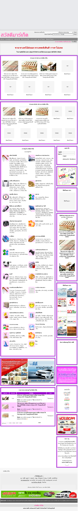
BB (21, 208)
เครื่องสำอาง (17, 190)
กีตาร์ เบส (11, 277)
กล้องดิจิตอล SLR (13, 224)
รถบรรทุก (38, 160)
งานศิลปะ (11, 315)
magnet (14, 319)
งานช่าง (11, 344)
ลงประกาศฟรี (33, 39)
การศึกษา (11, 236)
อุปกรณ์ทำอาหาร (39, 242)
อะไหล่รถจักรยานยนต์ (40, 168)
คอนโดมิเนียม (23, 160)
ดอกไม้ (43, 224)
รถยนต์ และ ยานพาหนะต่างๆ (42, 155)
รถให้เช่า (42, 173)
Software (43, 211)
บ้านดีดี (49, 478)
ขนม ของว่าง (47, 239)
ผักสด (36, 224)
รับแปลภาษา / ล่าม (18, 344)
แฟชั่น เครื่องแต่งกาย (14, 180)
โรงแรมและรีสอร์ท (14, 168)
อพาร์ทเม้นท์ (16, 160)
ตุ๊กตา (37, 256)
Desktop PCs (46, 208)
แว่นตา (18, 187)
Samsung (15, 210)
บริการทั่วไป (12, 341)
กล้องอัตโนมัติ (12, 225)
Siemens (11, 211)
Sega (46, 253)
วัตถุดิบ (37, 183)
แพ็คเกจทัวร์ (15, 197)
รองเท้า (15, 188)
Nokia (10, 210)
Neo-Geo (42, 253)
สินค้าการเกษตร (39, 221)
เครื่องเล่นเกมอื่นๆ (39, 258)
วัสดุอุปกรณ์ (42, 183)
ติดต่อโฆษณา (67, 73)
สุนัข (36, 305)
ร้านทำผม (23, 292)
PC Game (37, 255)
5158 (20, 423)
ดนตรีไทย (17, 278)
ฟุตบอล (15, 265)
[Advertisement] (14, 15)
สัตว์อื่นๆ (44, 307)
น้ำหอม (22, 190)
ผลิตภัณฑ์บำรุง (39, 199)
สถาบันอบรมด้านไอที (40, 215)
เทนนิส (25, 265)
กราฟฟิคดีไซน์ (20, 347)
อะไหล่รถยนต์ (47, 166)
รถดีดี (24, 478)
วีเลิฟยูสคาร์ (41, 478)
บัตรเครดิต (38, 290)
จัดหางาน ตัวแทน (18, 329)
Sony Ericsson (17, 211)
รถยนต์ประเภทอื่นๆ (40, 163)
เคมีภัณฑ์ (37, 187)
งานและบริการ (21, 282)
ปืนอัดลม (41, 256)
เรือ (51, 163)
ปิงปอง (17, 267)
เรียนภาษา (16, 240)
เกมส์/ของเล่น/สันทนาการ (41, 249)
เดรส (23, 185)
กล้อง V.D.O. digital (21, 227)
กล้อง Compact (23, 229)
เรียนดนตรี (15, 280)
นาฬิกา (11, 190)
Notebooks (37, 210)
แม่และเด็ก (12, 249)
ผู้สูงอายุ (14, 256)
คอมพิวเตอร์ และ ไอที (40, 206)
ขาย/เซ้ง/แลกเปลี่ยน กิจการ (15, 287)
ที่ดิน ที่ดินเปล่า (13, 158)
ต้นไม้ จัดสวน (38, 332)
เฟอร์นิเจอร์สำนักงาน (14, 305)
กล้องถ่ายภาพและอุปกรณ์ (15, 221)
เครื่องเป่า (11, 278)
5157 (17, 423)
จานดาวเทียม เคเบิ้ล (44, 317)
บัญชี (25, 344)
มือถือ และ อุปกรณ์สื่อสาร (15, 206)
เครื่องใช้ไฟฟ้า (38, 312)
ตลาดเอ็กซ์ (32, 480)
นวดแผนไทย (41, 197)
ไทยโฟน (44, 482)
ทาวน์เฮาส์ (12, 161)
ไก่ (52, 224)
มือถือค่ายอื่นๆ (12, 212)
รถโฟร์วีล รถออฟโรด (46, 161)
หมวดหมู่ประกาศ (9, 39)
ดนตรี (10, 274)
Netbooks (43, 210)
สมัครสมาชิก (17, 39)
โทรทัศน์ (43, 315)
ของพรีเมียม (12, 335)
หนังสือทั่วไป (49, 268)
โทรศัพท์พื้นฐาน (20, 212)
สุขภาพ (37, 194)
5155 (10, 423)
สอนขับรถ (47, 173)
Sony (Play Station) (39, 252)
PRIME (57, 111)
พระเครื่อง (17, 315)
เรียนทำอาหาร (12, 239)
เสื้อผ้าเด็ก (11, 185)
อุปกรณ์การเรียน (13, 244)
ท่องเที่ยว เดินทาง (13, 194)
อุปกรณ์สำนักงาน (13, 302)
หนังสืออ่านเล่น (44, 265)
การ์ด (10, 319)
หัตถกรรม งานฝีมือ (20, 335)
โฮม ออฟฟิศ (17, 163)
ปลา (37, 225)
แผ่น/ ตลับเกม (46, 255)
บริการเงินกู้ (44, 290)
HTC (24, 208)
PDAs (47, 210)
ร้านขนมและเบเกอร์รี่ (20, 290)
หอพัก (10, 160)
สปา (36, 197)
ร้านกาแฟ (11, 290)
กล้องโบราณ (20, 225)
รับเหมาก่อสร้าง (20, 170)
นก (48, 305)
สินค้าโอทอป (16, 337)
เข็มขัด (22, 187)
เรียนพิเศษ (22, 240)
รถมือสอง (65, 342)
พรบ (45, 175)
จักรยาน (47, 163)
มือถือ (48, 487)
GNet (19, 210)
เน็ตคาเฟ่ (11, 293)
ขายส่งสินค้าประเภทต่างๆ (41, 274)
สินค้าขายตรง (38, 327)
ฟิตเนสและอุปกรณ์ (19, 252)
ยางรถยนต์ (38, 170)
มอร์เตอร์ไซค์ (38, 158)
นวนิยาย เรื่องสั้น (40, 267)
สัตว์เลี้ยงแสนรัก (39, 302)
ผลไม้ (40, 224)
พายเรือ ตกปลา (16, 199)
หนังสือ (37, 262)
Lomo (18, 229)
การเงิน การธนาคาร (40, 287)
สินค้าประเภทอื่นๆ (47, 280)
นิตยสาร (51, 265)
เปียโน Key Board (19, 277)
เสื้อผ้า (10, 183)
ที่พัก (10, 197)
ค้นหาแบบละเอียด (25, 39)
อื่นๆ (17, 175)
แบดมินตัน (12, 267)
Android (14, 208)
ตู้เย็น (39, 315)
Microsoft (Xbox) (48, 252)
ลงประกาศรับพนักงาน (14, 327)
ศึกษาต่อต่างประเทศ (19, 242)
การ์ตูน (43, 268)
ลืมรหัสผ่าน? (73, 159)
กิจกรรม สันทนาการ (14, 254)
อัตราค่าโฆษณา (41, 39)
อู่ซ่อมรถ (42, 166)
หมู (50, 224)
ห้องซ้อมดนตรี (21, 280)
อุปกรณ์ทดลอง (21, 244)
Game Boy (50, 253)
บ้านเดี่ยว (17, 161)
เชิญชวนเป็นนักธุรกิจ (48, 327)
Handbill (25, 317)
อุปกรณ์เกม (47, 256)
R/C (41, 255)
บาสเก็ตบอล (20, 265)
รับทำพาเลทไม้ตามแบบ (41, 52)
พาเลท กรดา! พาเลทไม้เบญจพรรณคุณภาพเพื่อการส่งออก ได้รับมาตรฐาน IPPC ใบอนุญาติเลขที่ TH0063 (29, 75)
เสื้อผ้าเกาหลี (16, 183)
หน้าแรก (2, 39)
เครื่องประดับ (12, 187)
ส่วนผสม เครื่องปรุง (45, 240)
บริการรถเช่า (15, 202)
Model (51, 255)
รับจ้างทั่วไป (16, 349)
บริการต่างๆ (23, 307)
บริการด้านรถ (44, 172)
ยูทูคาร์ (27, 478)
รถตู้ (52, 158)
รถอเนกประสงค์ (45, 160)
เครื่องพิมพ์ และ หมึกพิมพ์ (47, 212)
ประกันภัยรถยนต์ (39, 175)
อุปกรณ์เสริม (18, 230)
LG (25, 211)
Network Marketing (40, 324)
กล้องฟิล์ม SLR (21, 224)
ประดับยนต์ (49, 168)
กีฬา (10, 262)
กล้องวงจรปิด (12, 229)
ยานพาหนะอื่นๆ (39, 165)
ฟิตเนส (46, 197)
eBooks (51, 210)
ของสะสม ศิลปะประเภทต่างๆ (16, 312)
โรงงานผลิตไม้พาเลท (22, 52)
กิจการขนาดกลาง (19, 295)
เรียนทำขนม (20, 239)
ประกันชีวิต (50, 290)
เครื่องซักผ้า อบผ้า (40, 320)
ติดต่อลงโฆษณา (50, 39)
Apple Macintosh (39, 208)
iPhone (18, 208)
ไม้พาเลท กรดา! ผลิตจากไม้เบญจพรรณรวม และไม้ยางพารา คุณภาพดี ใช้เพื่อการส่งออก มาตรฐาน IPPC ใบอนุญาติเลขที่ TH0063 (9, 122)
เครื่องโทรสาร (12, 214)
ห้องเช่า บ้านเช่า (21, 158)
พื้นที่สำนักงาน (23, 166)
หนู (51, 305)
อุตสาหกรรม (38, 180)
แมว (39, 305)
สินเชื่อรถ (37, 172)
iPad (10, 208)
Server (47, 211)
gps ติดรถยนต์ (49, 170)
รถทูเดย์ (32, 478)
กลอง (25, 277)
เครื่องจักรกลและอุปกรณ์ (43, 185)
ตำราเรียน (37, 265)
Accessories (38, 212)
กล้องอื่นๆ (11, 230)
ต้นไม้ (47, 224)
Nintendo (37, 253)
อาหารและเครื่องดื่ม (40, 236)
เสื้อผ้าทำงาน (23, 183)
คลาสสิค (45, 487)
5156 (14, 423)
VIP (67, 66)
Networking (38, 211)
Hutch (22, 211)
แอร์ (36, 315)
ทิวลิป (41, 335)
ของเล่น (20, 317)
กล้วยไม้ (45, 335)
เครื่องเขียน (16, 307)
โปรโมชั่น (19, 214)
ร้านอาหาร (47, 242)
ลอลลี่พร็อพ (54, 478)
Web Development (40, 214)
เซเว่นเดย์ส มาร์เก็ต (40, 480)
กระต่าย (39, 307)
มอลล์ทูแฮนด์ (49, 480)
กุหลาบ (37, 335)
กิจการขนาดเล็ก (13, 297)
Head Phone (41, 319)
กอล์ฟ (10, 265)
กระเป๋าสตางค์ (21, 188)
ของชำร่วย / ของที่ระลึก (15, 332)
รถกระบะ (48, 158)
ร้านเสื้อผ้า (11, 292)
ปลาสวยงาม (44, 305)
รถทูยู (36, 478)
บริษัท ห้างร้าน (18, 293)
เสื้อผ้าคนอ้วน (18, 185)
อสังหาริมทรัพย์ (13, 155)
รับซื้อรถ (49, 175)
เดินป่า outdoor (17, 200)
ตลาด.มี (55, 480)
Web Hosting (48, 214)
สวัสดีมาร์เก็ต (6, 471)
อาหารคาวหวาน (39, 239)
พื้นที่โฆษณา (67, 201)
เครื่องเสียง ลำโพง (48, 319)
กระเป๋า (11, 188)
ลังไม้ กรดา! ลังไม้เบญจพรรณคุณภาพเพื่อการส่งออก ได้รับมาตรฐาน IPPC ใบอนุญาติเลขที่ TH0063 (48, 75)
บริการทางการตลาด (14, 345)
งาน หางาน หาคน (13, 324)
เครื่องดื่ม (37, 240)
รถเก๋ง (44, 158)
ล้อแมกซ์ (43, 170)
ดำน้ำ (22, 199)
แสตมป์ (15, 317)
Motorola (23, 210)
